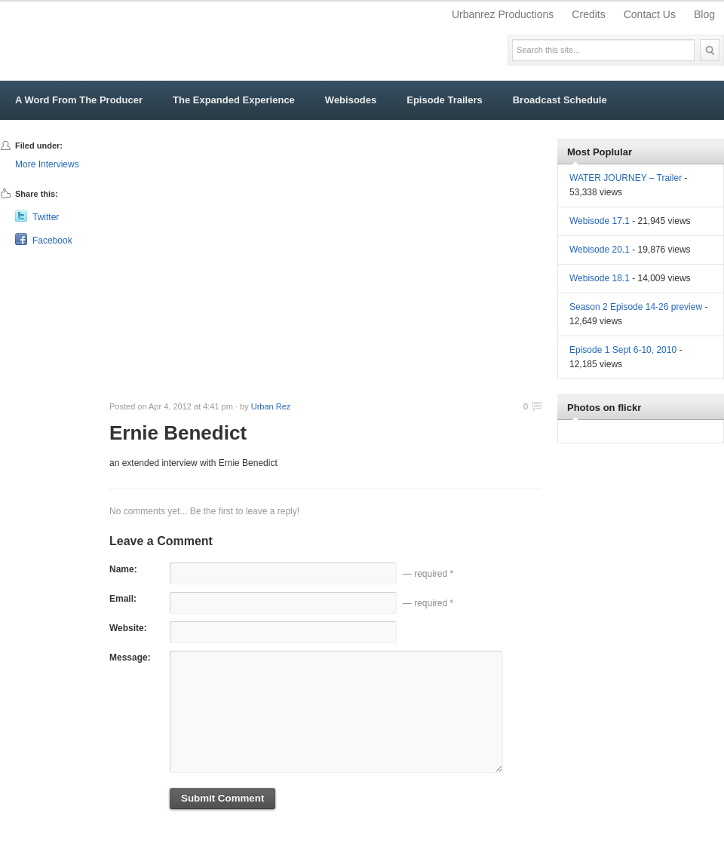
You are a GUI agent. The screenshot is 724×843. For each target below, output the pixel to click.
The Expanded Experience (234, 100)
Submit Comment (222, 798)
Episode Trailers (444, 100)
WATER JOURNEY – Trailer (625, 178)
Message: (130, 657)
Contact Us (650, 14)
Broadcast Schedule (560, 100)
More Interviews (47, 164)
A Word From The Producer (79, 100)
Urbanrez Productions (503, 14)
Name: (123, 569)
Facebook (52, 240)
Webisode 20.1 (599, 249)
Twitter (45, 217)
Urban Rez (271, 406)
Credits (588, 14)
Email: (123, 598)
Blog (704, 14)
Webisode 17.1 (599, 221)
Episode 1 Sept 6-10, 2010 (622, 350)
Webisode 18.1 (599, 278)
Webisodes (350, 100)
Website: (128, 628)
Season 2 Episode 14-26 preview (635, 307)
